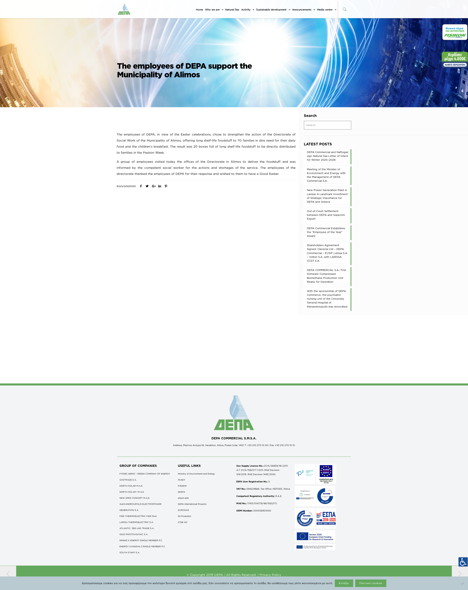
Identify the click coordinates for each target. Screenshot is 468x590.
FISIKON (182, 486)
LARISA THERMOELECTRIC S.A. (136, 522)
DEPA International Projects (192, 504)
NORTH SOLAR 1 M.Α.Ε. (132, 492)
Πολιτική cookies (370, 583)
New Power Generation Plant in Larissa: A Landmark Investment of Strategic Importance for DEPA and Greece (327, 196)
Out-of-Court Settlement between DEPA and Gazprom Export (326, 215)
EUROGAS (183, 510)
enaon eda (183, 498)
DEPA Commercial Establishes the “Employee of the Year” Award (326, 232)
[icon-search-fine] (344, 9)
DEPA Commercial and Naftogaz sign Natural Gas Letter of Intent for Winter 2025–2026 (327, 156)
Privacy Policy (270, 574)
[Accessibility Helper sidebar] (463, 562)
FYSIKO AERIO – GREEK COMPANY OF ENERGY (144, 473)
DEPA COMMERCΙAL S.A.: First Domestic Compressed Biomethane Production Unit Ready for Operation (326, 276)
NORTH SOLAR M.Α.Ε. (131, 486)
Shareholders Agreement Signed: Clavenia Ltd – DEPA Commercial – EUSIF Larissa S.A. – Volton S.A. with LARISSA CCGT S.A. (327, 253)
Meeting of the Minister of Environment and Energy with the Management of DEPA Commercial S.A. (326, 175)
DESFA (181, 492)
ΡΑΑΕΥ (181, 480)
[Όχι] (463, 583)
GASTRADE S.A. (128, 480)
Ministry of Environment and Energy (196, 473)
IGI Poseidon (184, 516)
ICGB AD (182, 522)
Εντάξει (344, 583)
